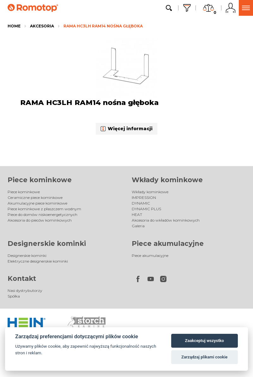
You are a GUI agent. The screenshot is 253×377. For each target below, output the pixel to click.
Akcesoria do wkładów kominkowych (166, 220)
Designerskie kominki (47, 243)
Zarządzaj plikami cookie (204, 357)
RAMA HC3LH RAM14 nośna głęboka (103, 26)
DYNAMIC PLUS (146, 208)
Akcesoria (42, 26)
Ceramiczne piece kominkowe (35, 197)
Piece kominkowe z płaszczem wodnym (44, 208)
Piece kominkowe (40, 180)
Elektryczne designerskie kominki (38, 261)
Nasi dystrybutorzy (25, 290)
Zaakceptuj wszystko (204, 340)
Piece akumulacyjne (168, 243)
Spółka (14, 296)
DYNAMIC (141, 203)
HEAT (137, 214)
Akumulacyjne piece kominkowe (37, 203)
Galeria (138, 225)
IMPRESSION (144, 197)
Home (14, 26)
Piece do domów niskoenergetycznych (42, 214)
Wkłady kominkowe (167, 180)
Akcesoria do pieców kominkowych (40, 220)
